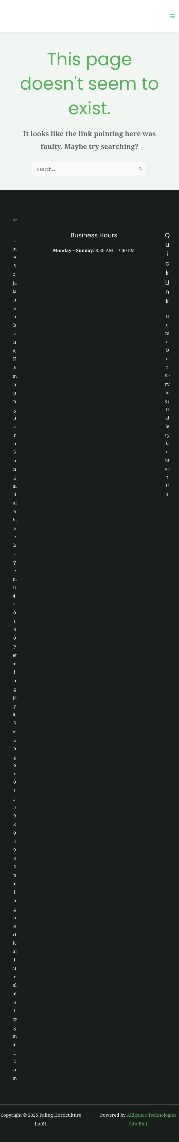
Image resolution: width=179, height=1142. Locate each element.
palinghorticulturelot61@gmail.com (14, 976)
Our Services (167, 375)
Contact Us (167, 468)
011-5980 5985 (15, 824)
